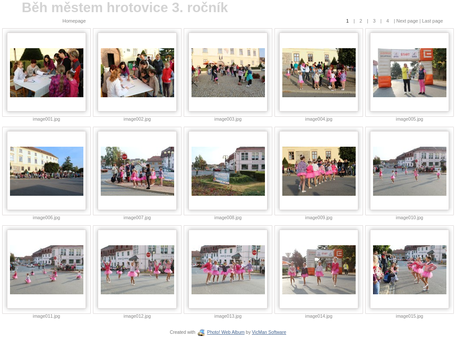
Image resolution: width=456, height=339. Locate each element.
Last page (432, 20)
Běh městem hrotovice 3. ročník (125, 7)
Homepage (74, 20)
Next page (407, 20)
